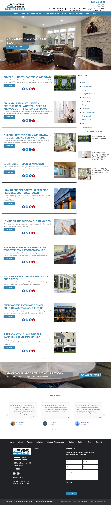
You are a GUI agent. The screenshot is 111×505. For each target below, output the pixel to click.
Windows (85, 123)
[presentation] (79, 487)
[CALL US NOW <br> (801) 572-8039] (51, 9)
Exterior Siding (86, 97)
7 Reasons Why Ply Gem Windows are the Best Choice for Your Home (100, 171)
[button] (23, 88)
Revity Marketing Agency (97, 501)
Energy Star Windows (88, 94)
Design (84, 90)
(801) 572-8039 (97, 2)
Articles (84, 79)
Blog (87, 13)
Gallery (71, 13)
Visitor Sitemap (66, 501)
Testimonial (85, 108)
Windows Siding (87, 127)
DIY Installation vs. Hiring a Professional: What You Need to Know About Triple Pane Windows (100, 156)
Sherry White (52, 422)
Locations (79, 13)
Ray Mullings (20, 422)
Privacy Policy (76, 501)
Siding (64, 13)
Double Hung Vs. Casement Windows (99, 137)
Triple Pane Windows (88, 112)
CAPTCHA (69, 482)
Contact (94, 13)
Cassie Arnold (84, 422)
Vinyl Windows (86, 120)
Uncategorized (86, 116)
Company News (87, 86)
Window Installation (34, 13)
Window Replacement (51, 13)
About (22, 13)
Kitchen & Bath (86, 101)
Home (16, 13)
